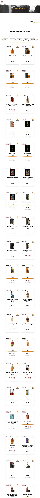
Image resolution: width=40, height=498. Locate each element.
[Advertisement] (15, 21)
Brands (31, 21)
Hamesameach (36, 22)
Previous (2, 39)
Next (37, 39)
